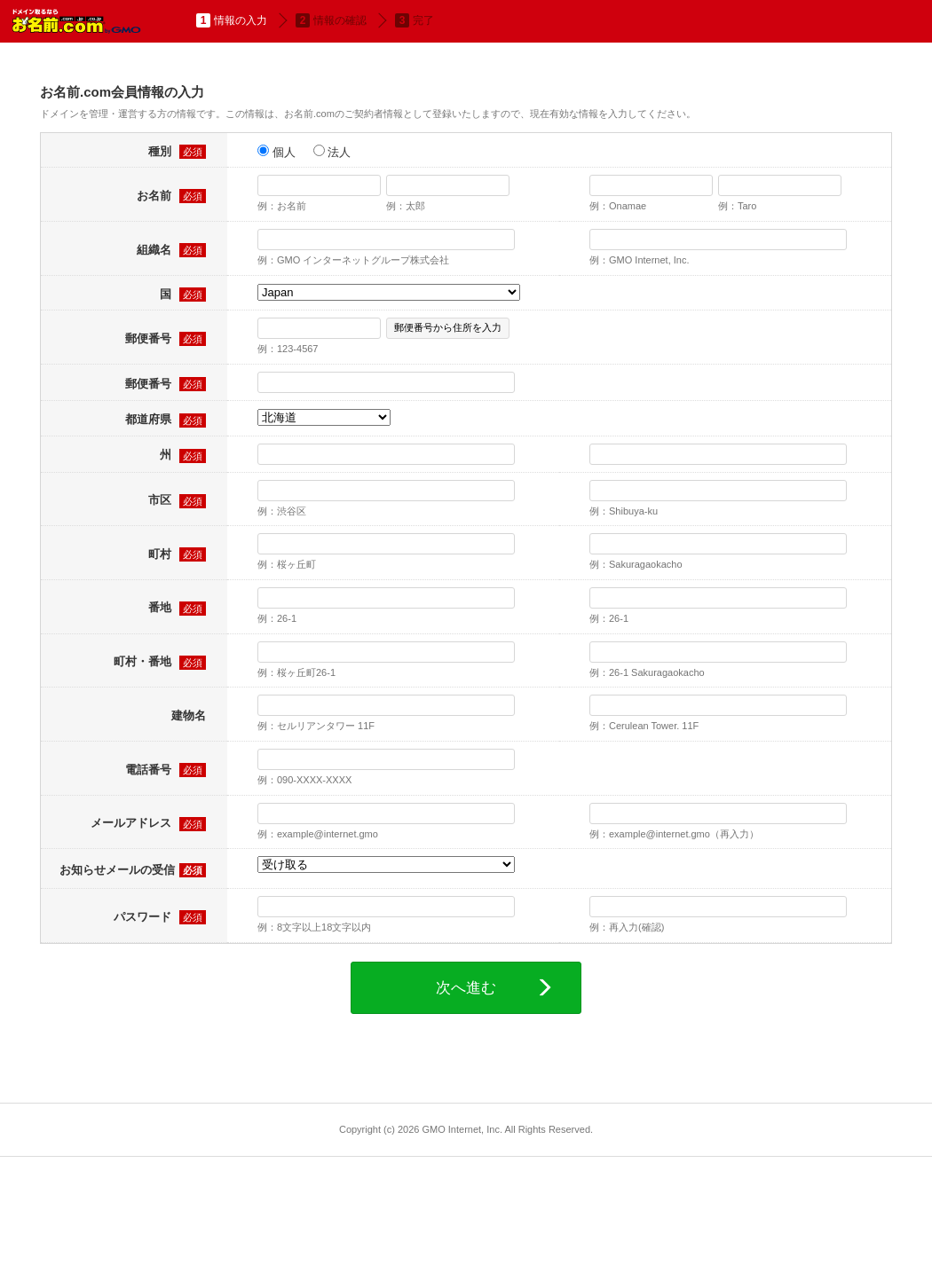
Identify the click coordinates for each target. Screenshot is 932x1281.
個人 (276, 152)
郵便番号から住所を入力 (448, 327)
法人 (332, 152)
